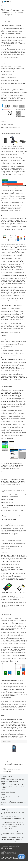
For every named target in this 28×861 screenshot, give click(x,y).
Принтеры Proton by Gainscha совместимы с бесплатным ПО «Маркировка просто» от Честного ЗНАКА (13, 802)
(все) (10, 776)
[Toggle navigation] (2, 2)
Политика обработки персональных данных (10, 846)
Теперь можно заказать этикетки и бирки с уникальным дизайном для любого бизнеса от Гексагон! (12, 786)
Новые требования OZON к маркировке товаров (13, 831)
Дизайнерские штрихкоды (7, 828)
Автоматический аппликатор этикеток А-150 (12, 822)
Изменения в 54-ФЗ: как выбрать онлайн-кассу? (12, 837)
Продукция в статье (9, 741)
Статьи (8, 18)
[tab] (14, 741)
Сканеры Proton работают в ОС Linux (10, 816)
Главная (3, 18)
